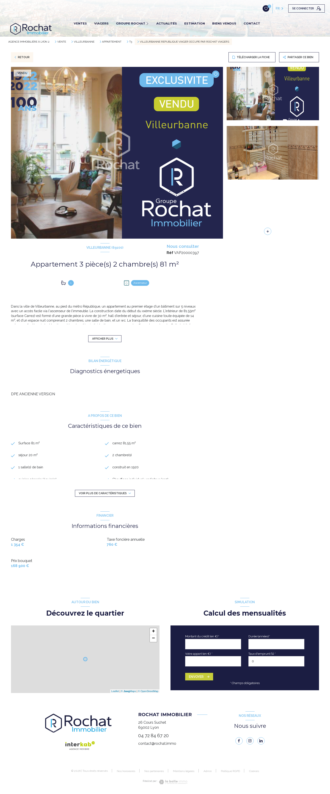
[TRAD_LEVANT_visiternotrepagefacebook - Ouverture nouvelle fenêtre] (239, 741)
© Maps (128, 691)
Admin (208, 771)
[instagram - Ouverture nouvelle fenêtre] (250, 741)
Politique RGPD (230, 771)
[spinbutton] (276, 661)
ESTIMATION (194, 23)
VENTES (80, 23)
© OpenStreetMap (148, 691)
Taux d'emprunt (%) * (262, 653)
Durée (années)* (259, 636)
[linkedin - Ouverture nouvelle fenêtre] (261, 741)
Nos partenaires (154, 771)
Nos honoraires (126, 771)
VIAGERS (101, 23)
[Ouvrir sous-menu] (148, 23)
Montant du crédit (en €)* (202, 636)
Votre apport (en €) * (198, 653)
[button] (267, 231)
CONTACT (252, 23)
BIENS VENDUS (224, 23)
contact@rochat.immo (157, 743)
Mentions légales (183, 771)
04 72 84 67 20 (153, 735)
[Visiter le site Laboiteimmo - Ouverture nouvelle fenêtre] (172, 782)
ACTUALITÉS (166, 23)
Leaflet (115, 691)
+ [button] (153, 631)
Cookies (254, 771)
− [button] (153, 638)
